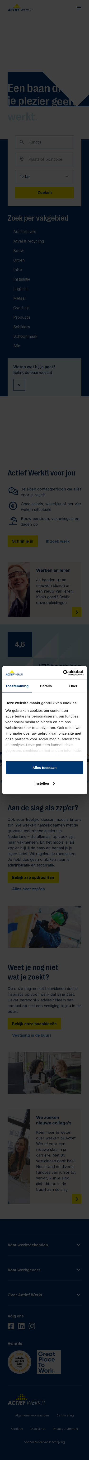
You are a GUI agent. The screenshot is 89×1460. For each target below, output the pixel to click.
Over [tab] (73, 686)
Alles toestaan (45, 768)
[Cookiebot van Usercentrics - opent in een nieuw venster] (63, 673)
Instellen (45, 783)
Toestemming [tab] (17, 686)
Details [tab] (46, 686)
